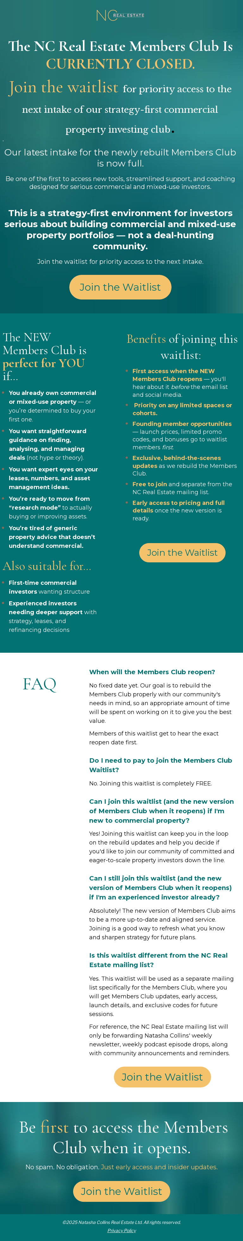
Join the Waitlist (120, 287)
